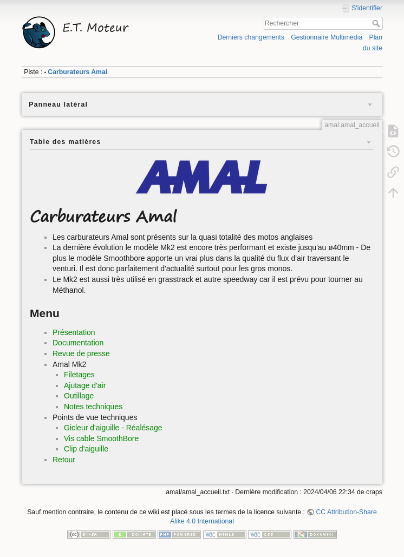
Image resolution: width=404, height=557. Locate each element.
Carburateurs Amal (77, 72)
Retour (64, 459)
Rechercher (377, 23)
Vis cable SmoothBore (101, 438)
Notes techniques (93, 406)
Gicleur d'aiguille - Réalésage (113, 427)
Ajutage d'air (85, 385)
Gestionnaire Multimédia (326, 37)
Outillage (79, 395)
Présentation (74, 332)
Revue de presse (81, 353)
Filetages (79, 374)
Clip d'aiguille (86, 448)
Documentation (78, 342)
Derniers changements (251, 37)
